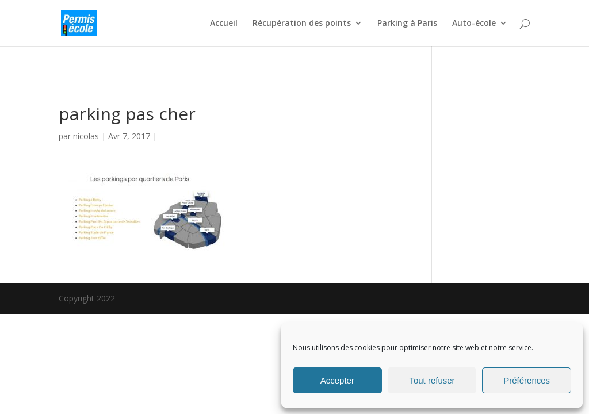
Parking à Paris (407, 23)
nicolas (86, 136)
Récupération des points (302, 23)
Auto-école (474, 23)
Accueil (224, 23)
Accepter (337, 380)
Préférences (526, 380)
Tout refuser (431, 380)
